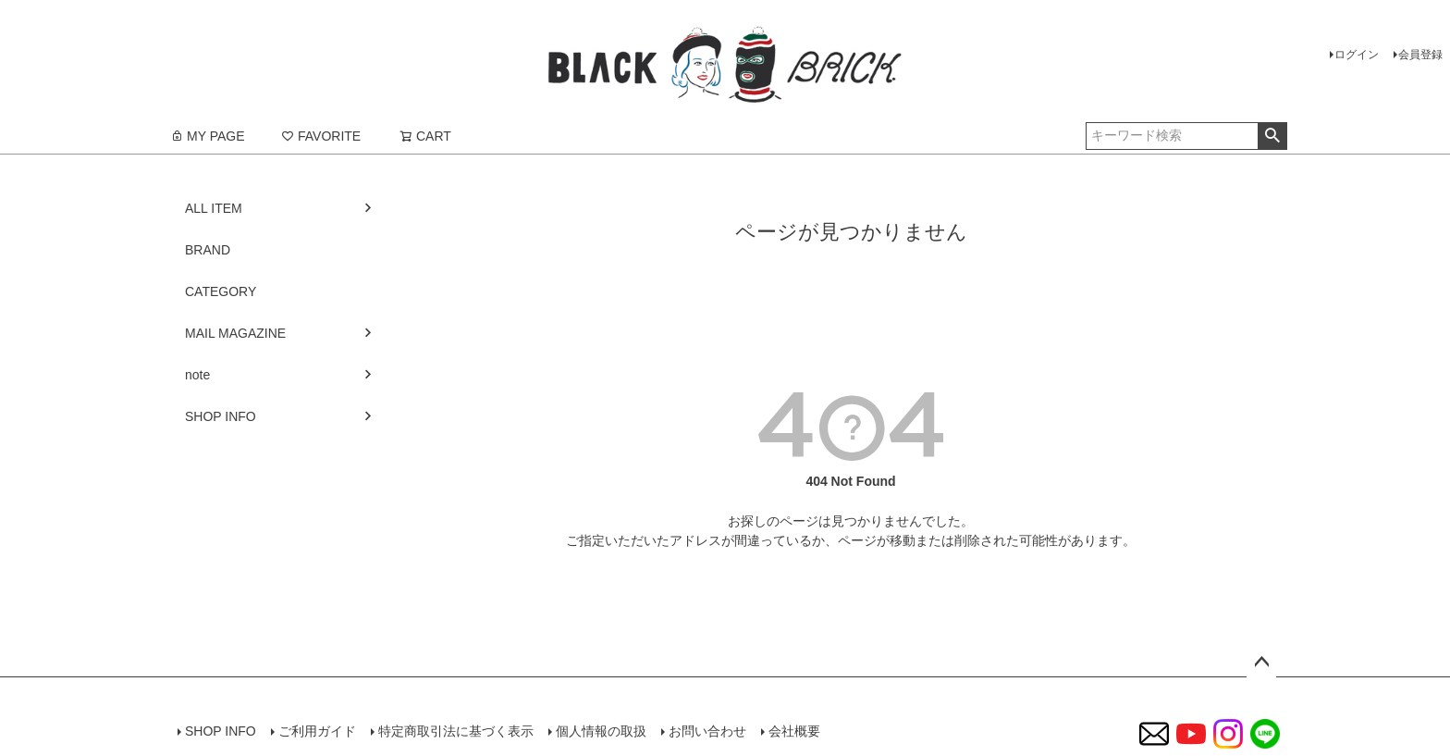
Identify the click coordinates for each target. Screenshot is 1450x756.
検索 (1272, 136)
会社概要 (794, 731)
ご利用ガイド (317, 731)
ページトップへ (1261, 662)
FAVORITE (321, 136)
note (197, 374)
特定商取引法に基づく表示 (456, 731)
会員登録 (1420, 54)
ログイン (1356, 54)
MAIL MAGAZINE (235, 333)
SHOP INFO (220, 416)
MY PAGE (207, 136)
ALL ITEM (213, 208)
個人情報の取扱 (601, 731)
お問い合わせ (707, 731)
